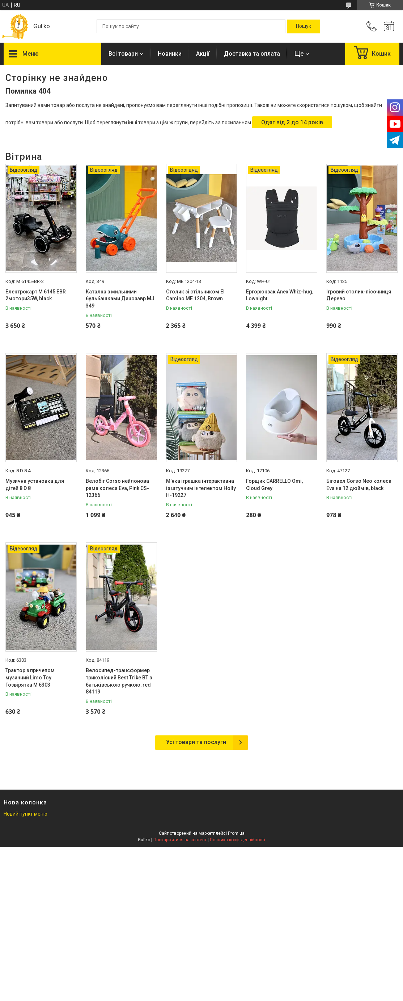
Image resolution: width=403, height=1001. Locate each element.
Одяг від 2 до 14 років (292, 122)
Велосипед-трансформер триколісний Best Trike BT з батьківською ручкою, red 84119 (119, 681)
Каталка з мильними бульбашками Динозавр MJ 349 (120, 299)
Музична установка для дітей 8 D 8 (34, 484)
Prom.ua (236, 833)
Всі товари (123, 53)
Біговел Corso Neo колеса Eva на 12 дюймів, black (358, 484)
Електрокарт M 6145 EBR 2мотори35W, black (35, 295)
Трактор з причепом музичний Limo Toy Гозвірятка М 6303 (30, 677)
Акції (202, 53)
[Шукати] (303, 26)
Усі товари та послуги (196, 742)
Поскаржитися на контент (180, 839)
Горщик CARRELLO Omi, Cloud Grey (274, 484)
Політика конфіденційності (237, 839)
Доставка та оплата (252, 53)
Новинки (170, 53)
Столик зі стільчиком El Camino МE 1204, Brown (195, 295)
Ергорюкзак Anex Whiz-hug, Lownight (279, 295)
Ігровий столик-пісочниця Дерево (358, 295)
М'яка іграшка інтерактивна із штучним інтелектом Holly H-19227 (201, 488)
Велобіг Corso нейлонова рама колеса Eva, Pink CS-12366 (117, 488)
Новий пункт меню (25, 814)
